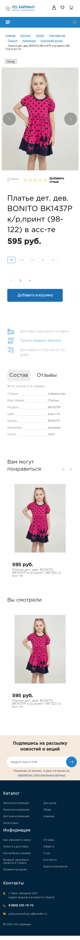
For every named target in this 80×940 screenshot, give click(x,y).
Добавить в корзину (35, 295)
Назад (11, 61)
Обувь (47, 809)
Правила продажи (15, 869)
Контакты (50, 859)
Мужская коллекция (16, 809)
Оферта (48, 846)
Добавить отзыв (56, 180)
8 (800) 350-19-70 (21, 905)
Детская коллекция (16, 816)
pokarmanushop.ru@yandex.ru (28, 913)
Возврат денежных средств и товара (16, 861)
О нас (46, 852)
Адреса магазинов (55, 866)
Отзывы (47, 375)
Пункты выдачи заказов (40, 340)
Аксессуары (11, 822)
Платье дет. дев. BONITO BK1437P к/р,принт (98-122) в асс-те (36, 572)
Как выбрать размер (17, 852)
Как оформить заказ (17, 839)
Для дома (49, 802)
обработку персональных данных (41, 775)
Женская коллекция (16, 802)
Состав (18, 375)
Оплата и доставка (15, 846)
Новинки (48, 816)
